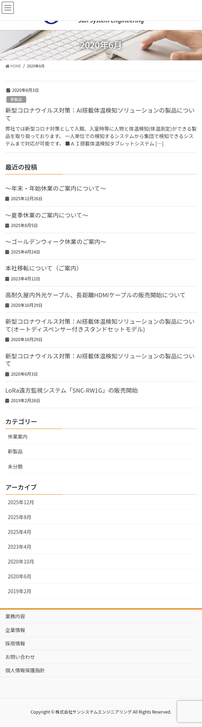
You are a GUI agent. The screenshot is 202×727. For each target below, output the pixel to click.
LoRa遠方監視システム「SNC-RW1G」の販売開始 (71, 390)
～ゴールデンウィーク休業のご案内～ (55, 241)
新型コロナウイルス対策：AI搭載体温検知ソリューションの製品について (100, 114)
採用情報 (15, 643)
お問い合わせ (20, 656)
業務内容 (15, 616)
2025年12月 (21, 502)
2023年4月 (19, 546)
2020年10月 (21, 561)
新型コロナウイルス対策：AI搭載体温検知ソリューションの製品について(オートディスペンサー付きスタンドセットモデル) (100, 325)
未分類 (15, 466)
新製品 (16, 99)
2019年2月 (19, 591)
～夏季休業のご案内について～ (46, 215)
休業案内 (18, 436)
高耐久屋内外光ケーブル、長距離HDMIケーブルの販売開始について (95, 295)
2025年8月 (19, 516)
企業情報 (15, 629)
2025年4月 (19, 531)
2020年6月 (19, 576)
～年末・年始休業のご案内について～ (55, 188)
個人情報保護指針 (25, 670)
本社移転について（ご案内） (43, 268)
